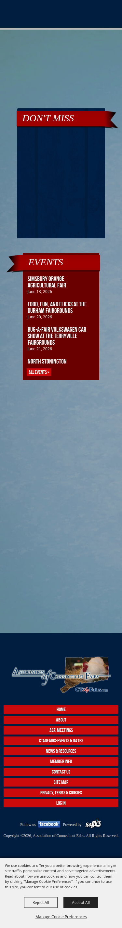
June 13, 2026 (40, 291)
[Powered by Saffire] (93, 824)
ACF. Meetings (61, 730)
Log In (61, 803)
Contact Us (61, 772)
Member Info (61, 761)
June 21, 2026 (40, 348)
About (61, 720)
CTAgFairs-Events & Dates (61, 740)
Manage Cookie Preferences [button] (61, 916)
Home (61, 709)
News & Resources (61, 751)
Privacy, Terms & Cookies (61, 792)
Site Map (61, 782)
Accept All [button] (81, 902)
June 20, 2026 (40, 316)
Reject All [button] (41, 902)
